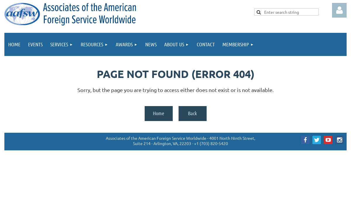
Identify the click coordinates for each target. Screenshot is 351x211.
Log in (339, 10)
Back (192, 113)
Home (158, 113)
